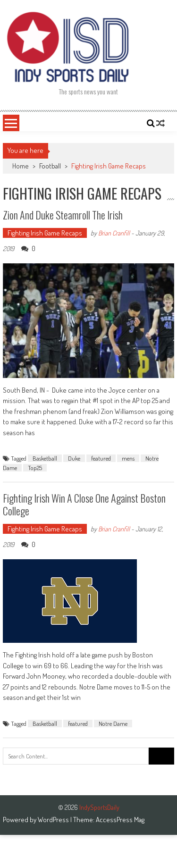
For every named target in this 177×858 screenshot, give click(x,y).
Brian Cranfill (114, 233)
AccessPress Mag (120, 819)
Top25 (35, 467)
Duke (74, 458)
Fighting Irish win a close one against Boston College (84, 504)
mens (128, 458)
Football (50, 165)
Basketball (45, 458)
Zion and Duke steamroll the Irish (63, 214)
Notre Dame (113, 723)
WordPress (54, 819)
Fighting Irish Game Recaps (45, 232)
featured (101, 458)
